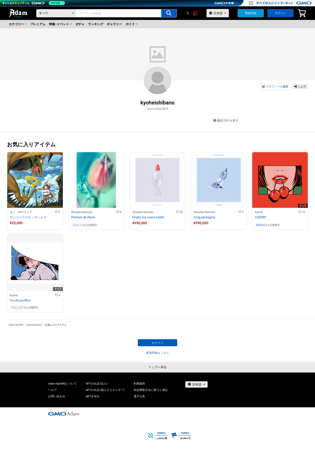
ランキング (95, 24)
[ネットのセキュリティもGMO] (33, 3)
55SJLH (260, 225)
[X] (188, 13)
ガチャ (79, 24)
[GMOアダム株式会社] (63, 414)
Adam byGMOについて (62, 383)
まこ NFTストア (21, 212)
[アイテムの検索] (169, 13)
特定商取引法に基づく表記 (151, 390)
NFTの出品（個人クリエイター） (105, 390)
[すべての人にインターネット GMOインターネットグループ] (284, 3)
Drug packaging (204, 217)
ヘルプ (52, 390)
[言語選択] (217, 13)
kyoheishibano (34, 324)
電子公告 (139, 396)
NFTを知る (93, 396)
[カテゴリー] (56, 13)
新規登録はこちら (157, 352)
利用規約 (139, 383)
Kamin (259, 212)
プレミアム (38, 24)
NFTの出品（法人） (97, 383)
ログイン (280, 13)
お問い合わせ (56, 396)
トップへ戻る (157, 367)
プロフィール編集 (275, 86)
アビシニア (17, 307)
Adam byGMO (16, 324)
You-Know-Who (20, 300)
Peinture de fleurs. (83, 217)
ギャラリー (114, 24)
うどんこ (77, 225)
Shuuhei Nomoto (81, 212)
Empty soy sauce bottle (148, 217)
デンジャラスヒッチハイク (28, 217)
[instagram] (195, 13)
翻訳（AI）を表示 (225, 120)
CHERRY (260, 217)
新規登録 (250, 13)
